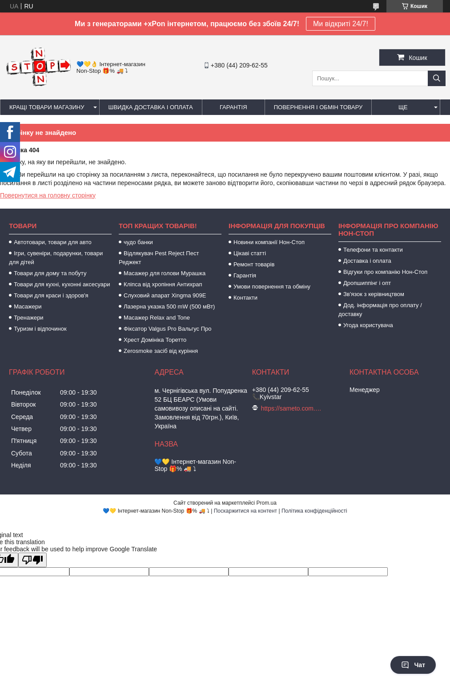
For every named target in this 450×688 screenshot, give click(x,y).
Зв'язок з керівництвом (373, 294)
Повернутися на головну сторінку (48, 195)
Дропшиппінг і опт (367, 283)
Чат (413, 665)
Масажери (27, 306)
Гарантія (233, 107)
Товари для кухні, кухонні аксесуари (62, 284)
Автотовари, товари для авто (53, 242)
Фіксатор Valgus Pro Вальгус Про (167, 328)
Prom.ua (267, 503)
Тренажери (29, 317)
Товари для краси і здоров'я (51, 295)
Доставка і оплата (367, 260)
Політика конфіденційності (314, 511)
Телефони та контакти (373, 249)
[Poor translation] (32, 560)
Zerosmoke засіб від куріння (161, 351)
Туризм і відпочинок (40, 328)
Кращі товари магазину (46, 107)
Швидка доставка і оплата (150, 107)
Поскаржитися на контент (245, 511)
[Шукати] (437, 78)
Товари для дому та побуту (50, 273)
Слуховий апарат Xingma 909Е (165, 295)
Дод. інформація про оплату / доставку (380, 309)
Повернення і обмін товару (318, 107)
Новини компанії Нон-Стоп (269, 242)
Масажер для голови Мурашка (164, 273)
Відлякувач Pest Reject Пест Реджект (159, 257)
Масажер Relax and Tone (157, 317)
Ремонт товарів (253, 264)
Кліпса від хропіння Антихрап (163, 284)
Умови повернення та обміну (271, 286)
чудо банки (138, 242)
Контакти (245, 297)
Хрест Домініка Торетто (155, 339)
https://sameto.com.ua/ (292, 408)
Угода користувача (368, 325)
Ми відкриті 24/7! (340, 24)
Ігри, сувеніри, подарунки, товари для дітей (56, 257)
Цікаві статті (249, 253)
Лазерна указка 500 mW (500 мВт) (169, 306)
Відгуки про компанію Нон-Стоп (385, 272)
